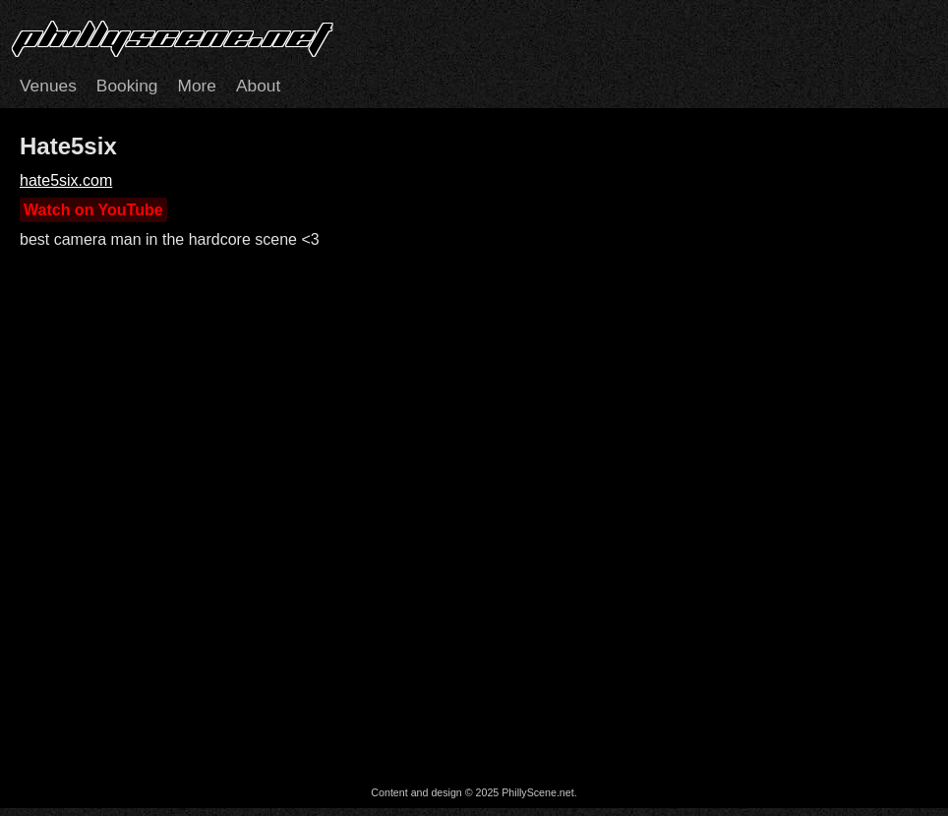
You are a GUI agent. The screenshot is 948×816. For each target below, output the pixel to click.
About (258, 85)
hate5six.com (66, 180)
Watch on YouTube (93, 210)
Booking (127, 85)
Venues (48, 85)
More (196, 85)
